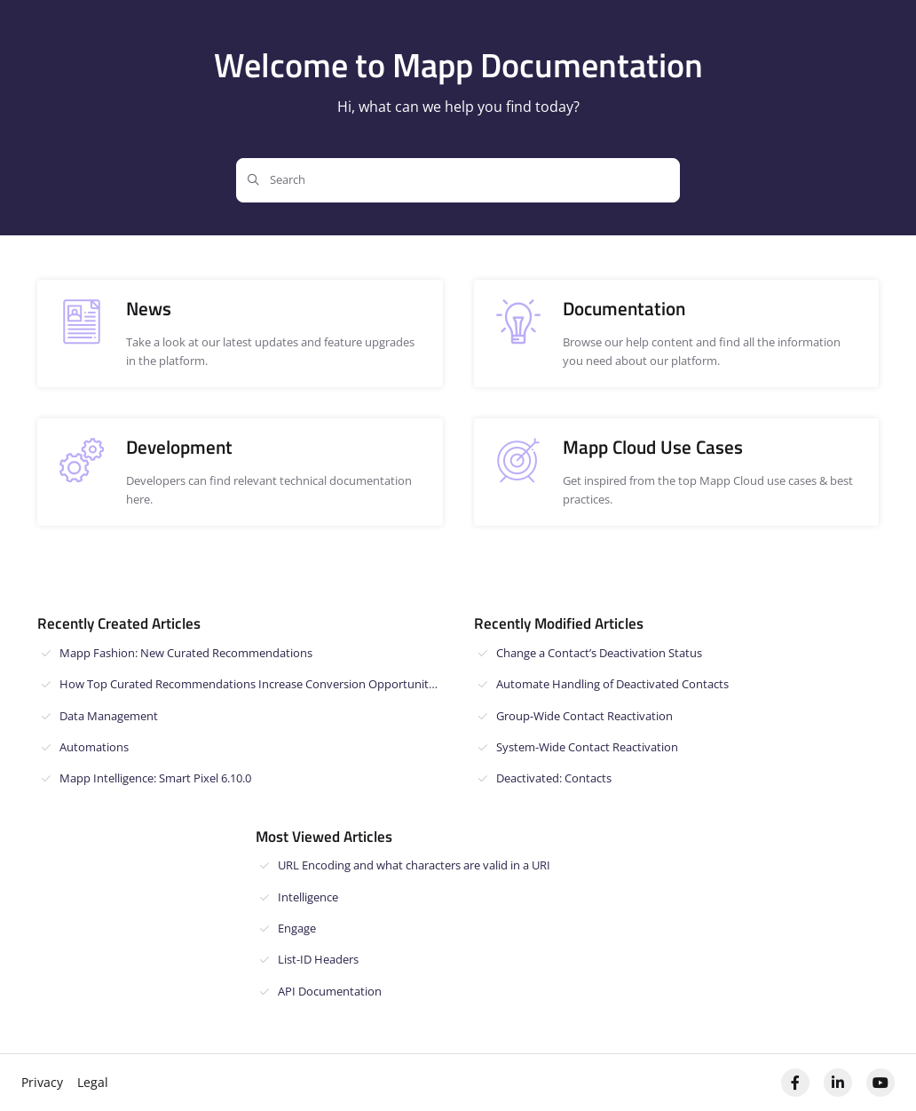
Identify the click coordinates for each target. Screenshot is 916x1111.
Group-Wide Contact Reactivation (584, 716)
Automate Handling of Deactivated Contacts (612, 684)
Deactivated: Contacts (554, 778)
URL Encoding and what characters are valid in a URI (414, 865)
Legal (92, 1082)
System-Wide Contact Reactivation (587, 747)
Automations (94, 747)
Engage (297, 928)
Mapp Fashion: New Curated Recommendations (185, 653)
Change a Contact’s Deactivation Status (599, 653)
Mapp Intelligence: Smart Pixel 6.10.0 (155, 778)
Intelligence (308, 897)
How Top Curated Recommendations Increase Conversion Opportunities (251, 684)
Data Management (108, 716)
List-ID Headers (318, 959)
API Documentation (330, 991)
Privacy (42, 1082)
